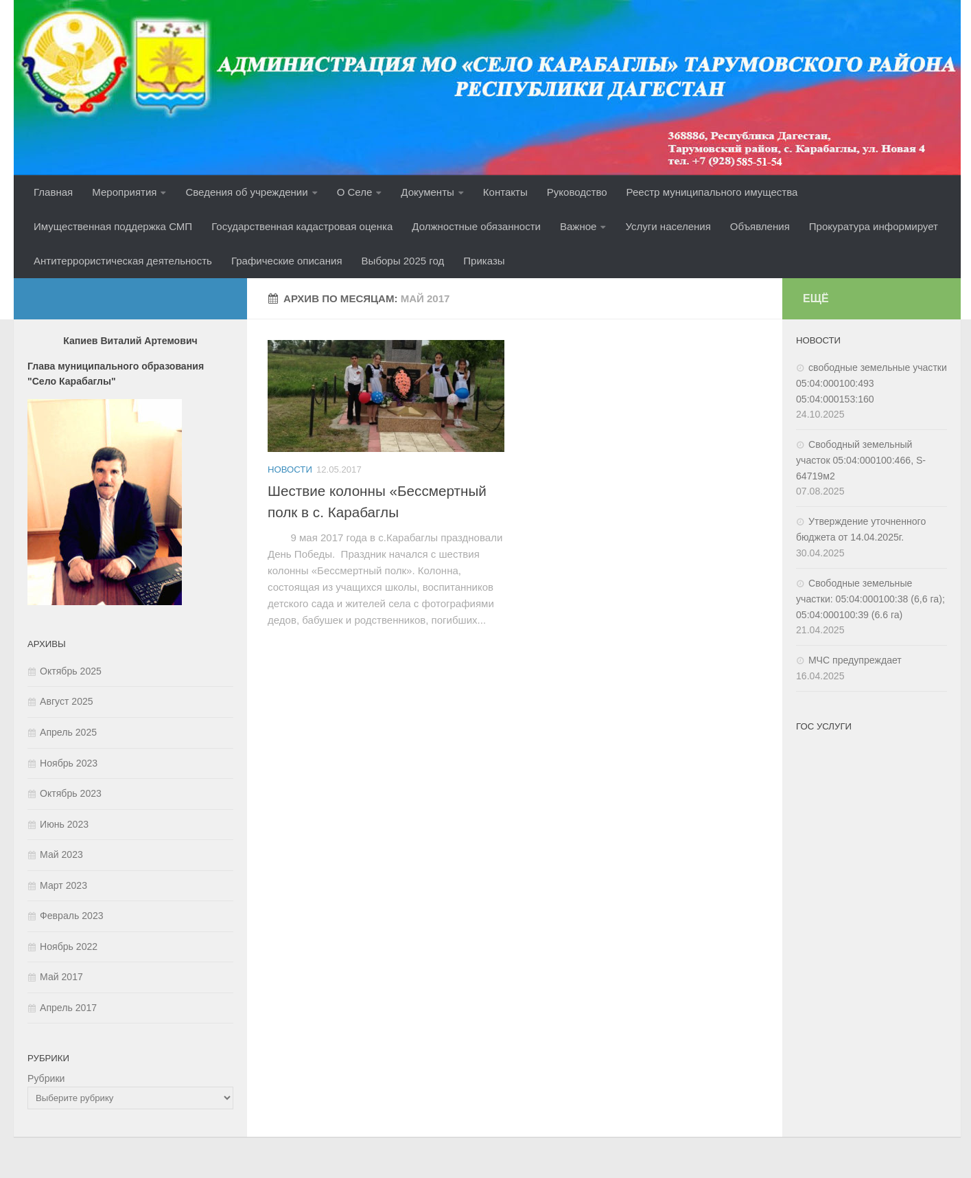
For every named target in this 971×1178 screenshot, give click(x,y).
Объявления (760, 226)
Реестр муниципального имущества (712, 192)
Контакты (505, 192)
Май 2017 (61, 976)
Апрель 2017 (68, 1007)
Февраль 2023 (72, 915)
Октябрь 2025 (71, 671)
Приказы (483, 261)
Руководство (577, 192)
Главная (53, 192)
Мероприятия (124, 192)
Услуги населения (667, 226)
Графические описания (286, 261)
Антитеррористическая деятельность (123, 261)
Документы (427, 192)
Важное (578, 226)
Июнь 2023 (64, 824)
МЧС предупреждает (855, 660)
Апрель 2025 (68, 732)
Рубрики (46, 1078)
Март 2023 (63, 885)
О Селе (355, 192)
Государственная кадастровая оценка (302, 226)
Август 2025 (66, 701)
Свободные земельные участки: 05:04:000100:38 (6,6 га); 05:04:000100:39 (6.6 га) (870, 599)
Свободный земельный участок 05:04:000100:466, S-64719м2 (861, 460)
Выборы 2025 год (403, 261)
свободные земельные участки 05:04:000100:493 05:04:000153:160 (871, 383)
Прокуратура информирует (873, 226)
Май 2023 (61, 854)
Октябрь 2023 (71, 793)
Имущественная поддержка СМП (113, 226)
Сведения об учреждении (246, 192)
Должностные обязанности (476, 226)
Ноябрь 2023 (68, 763)
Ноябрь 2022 (68, 946)
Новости (290, 469)
